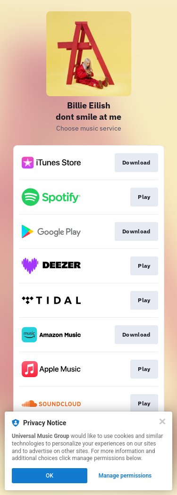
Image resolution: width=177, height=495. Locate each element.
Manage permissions (125, 475)
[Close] (162, 421)
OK (49, 475)
